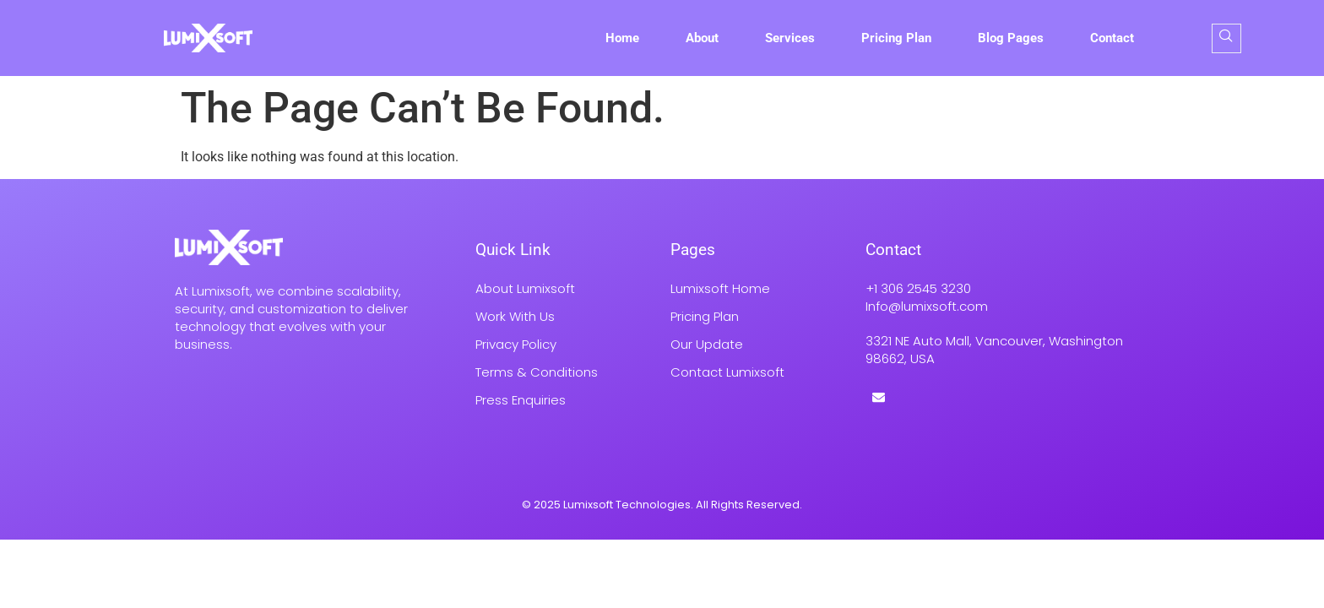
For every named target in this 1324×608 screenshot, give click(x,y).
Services (790, 38)
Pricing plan (896, 38)
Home (622, 38)
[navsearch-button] (1226, 38)
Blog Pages (1011, 38)
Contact (1112, 38)
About (702, 38)
